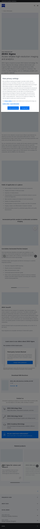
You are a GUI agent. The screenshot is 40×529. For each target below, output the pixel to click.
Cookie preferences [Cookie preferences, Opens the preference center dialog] (13, 108)
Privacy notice (8, 101)
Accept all (24, 108)
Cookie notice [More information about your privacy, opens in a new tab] (6, 104)
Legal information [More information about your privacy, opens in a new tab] (14, 104)
